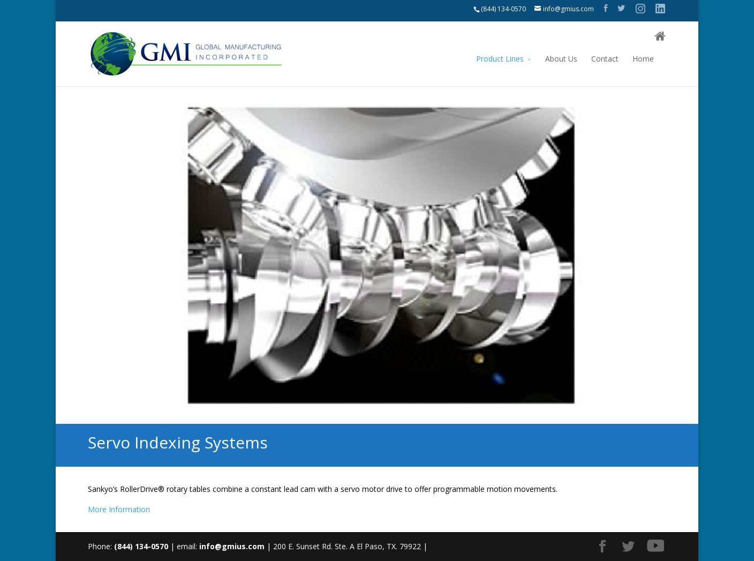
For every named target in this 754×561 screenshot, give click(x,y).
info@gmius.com (232, 546)
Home (643, 59)
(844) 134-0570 (503, 8)
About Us (561, 59)
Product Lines (500, 59)
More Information (119, 509)
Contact (605, 59)
